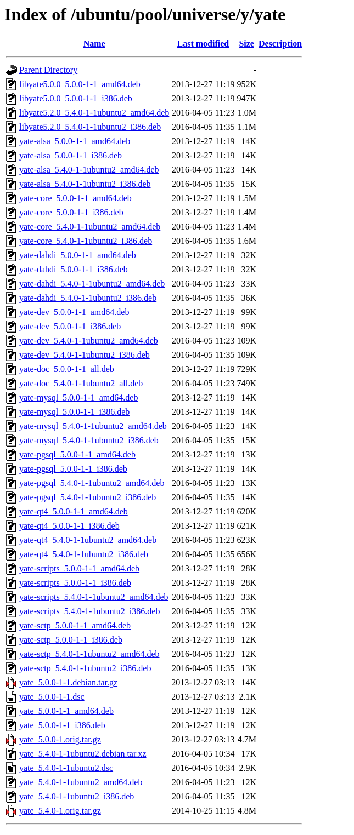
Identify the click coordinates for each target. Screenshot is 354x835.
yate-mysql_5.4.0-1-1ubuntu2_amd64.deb (93, 426)
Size (246, 43)
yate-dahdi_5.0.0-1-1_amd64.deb (77, 255)
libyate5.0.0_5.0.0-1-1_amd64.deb (80, 84)
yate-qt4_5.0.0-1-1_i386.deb (69, 525)
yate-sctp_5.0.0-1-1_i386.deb (70, 639)
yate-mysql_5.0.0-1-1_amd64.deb (78, 397)
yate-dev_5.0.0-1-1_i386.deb (70, 326)
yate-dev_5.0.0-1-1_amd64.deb (74, 312)
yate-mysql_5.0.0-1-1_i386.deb (74, 411)
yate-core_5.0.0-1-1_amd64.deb (75, 198)
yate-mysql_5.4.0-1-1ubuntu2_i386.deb (89, 440)
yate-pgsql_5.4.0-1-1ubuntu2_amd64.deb (91, 483)
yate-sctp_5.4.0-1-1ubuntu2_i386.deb (85, 668)
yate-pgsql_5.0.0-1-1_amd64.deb (77, 454)
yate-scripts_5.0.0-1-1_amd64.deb (79, 568)
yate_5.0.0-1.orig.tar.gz (60, 739)
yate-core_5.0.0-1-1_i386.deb (71, 212)
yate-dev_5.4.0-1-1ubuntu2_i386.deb (84, 354)
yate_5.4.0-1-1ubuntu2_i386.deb (76, 796)
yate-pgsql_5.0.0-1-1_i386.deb (73, 468)
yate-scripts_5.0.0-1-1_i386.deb (75, 582)
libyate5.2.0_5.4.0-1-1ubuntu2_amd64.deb (94, 112)
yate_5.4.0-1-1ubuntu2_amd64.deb (80, 782)
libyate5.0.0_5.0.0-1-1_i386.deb (75, 98)
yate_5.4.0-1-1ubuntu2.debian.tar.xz (83, 753)
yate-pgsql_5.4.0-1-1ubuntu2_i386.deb (87, 497)
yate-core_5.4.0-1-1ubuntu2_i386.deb (85, 240)
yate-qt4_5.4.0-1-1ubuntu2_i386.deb (83, 554)
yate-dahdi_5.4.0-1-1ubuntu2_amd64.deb (92, 283)
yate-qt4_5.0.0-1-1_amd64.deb (73, 511)
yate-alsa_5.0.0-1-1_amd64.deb (74, 141)
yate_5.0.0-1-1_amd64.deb (66, 711)
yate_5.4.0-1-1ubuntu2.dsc (66, 768)
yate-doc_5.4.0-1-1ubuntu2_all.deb (81, 383)
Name (94, 43)
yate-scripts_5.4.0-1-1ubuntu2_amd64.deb (93, 597)
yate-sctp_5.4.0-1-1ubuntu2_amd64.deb (89, 654)
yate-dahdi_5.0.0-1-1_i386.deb (73, 269)
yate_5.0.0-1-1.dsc (52, 696)
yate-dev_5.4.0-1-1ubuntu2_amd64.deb (88, 340)
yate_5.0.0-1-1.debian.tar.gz (68, 682)
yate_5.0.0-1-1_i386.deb (62, 725)
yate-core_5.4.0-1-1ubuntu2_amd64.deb (89, 226)
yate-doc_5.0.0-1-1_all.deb (66, 369)
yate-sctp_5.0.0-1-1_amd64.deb (75, 625)
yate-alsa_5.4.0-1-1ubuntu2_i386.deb (85, 183)
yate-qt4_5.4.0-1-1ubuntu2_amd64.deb (87, 540)
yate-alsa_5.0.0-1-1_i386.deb (70, 155)
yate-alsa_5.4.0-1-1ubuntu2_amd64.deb (89, 169)
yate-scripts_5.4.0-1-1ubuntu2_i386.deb (89, 611)
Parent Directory (48, 70)
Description (280, 43)
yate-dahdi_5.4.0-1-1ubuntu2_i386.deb (87, 297)
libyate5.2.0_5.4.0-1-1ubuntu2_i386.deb (90, 126)
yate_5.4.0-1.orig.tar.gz (60, 810)
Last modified (203, 43)
